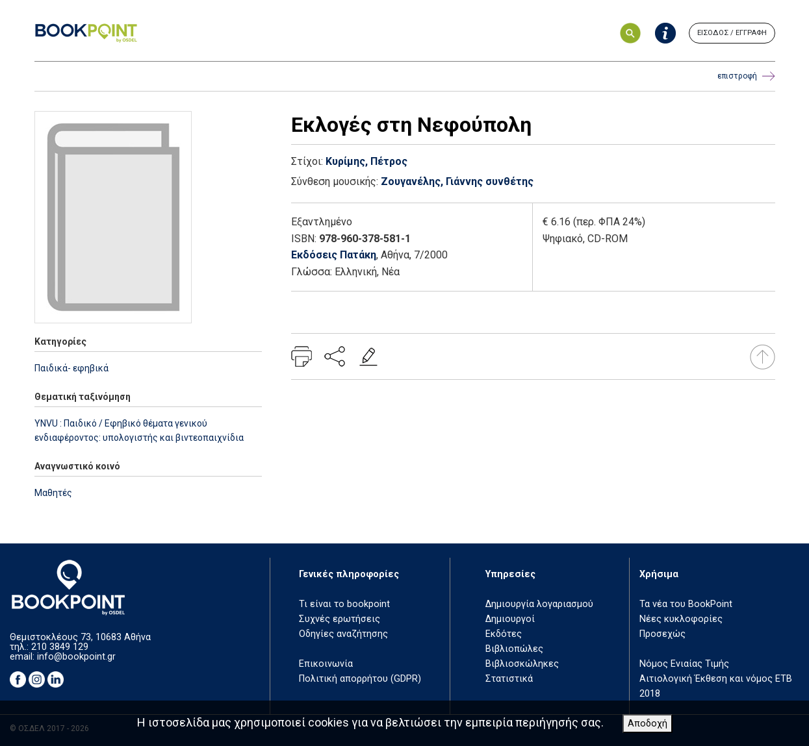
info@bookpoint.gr (76, 656)
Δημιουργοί (510, 619)
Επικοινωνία (326, 663)
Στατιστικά (509, 678)
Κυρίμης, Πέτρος (366, 161)
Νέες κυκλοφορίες (681, 619)
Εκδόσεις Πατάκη (333, 255)
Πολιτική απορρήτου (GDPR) (360, 678)
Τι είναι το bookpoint (344, 604)
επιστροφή (746, 76)
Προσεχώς (662, 634)
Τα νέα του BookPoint (685, 604)
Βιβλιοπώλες (514, 648)
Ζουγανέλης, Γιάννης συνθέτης (457, 181)
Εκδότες (503, 634)
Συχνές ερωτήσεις (339, 619)
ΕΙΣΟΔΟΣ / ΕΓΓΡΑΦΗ (732, 33)
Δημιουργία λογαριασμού (539, 604)
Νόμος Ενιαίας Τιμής (684, 663)
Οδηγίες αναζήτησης (343, 634)
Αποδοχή (647, 723)
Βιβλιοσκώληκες (522, 663)
